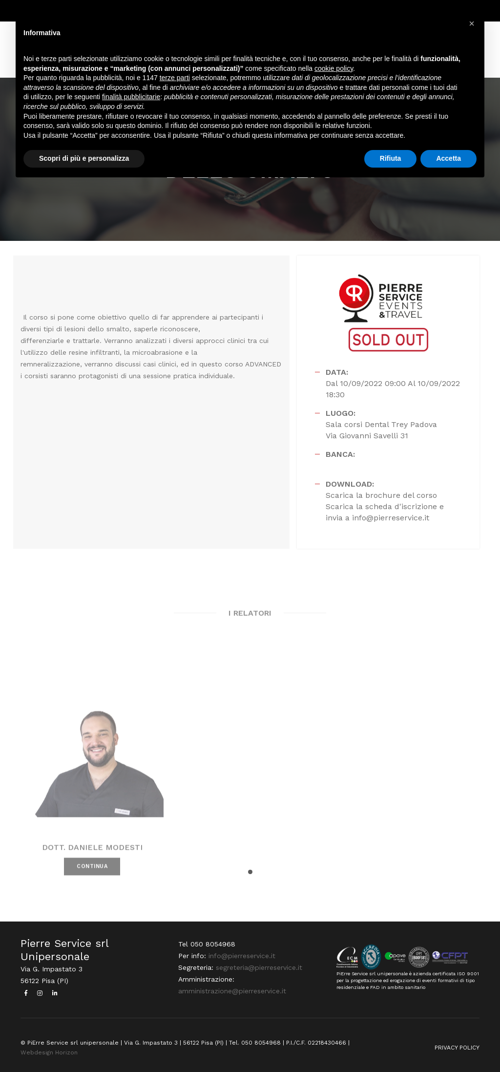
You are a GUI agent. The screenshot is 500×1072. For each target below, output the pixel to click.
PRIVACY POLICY (457, 1047)
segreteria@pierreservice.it (259, 967)
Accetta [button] (448, 158)
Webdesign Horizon (49, 1052)
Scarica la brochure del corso (381, 495)
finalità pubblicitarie (131, 97)
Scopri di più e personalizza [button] (84, 158)
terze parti (175, 78)
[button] (250, 872)
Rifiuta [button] (390, 158)
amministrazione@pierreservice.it (232, 991)
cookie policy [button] (333, 68)
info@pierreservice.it (241, 956)
